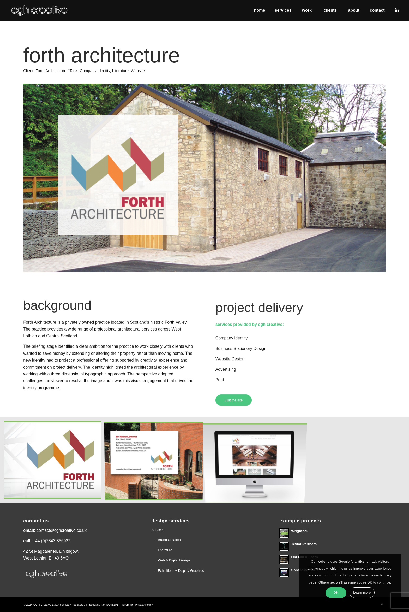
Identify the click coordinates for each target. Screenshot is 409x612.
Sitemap (127, 604)
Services (157, 530)
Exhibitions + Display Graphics (181, 571)
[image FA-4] (155, 462)
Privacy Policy (144, 604)
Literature (165, 550)
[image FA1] (54, 462)
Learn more (362, 593)
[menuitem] (259, 10)
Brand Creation (169, 540)
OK (336, 593)
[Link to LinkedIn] (397, 10)
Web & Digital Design (174, 560)
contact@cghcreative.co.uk (62, 530)
